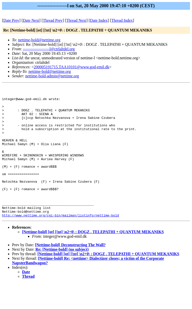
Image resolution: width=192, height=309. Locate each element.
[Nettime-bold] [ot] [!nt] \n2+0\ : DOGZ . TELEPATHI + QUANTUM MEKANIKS (93, 258)
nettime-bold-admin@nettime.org (52, 76)
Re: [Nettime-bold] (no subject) (62, 275)
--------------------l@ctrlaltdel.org (49, 49)
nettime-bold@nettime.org (39, 40)
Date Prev (11, 20)
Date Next (31, 20)
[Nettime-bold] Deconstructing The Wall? (70, 271)
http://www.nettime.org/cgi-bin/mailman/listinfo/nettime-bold (60, 241)
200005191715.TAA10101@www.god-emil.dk (71, 67)
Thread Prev (52, 20)
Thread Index (122, 20)
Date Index (99, 20)
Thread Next (76, 20)
